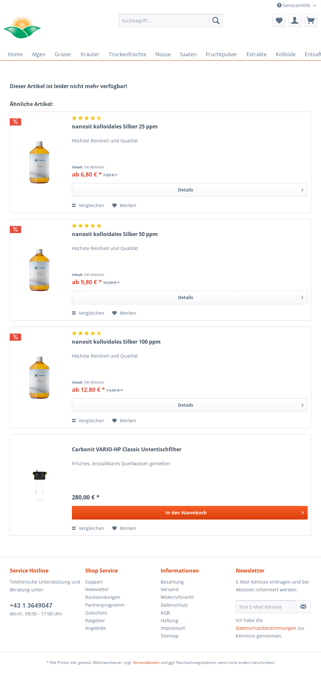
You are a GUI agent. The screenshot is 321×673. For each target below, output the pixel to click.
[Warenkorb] (310, 20)
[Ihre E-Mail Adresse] (266, 606)
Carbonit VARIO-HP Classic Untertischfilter (126, 449)
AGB (165, 613)
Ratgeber (95, 620)
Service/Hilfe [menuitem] (294, 5)
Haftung (169, 620)
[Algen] (38, 54)
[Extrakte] (256, 54)
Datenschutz (174, 605)
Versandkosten (146, 662)
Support (94, 582)
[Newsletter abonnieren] (303, 606)
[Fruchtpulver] (221, 54)
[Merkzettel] (278, 20)
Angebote (95, 628)
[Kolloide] (285, 54)
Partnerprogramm (105, 605)
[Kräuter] (90, 54)
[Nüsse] (163, 54)
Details (240, 189)
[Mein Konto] (294, 20)
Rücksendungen (102, 597)
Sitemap (170, 636)
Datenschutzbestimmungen (266, 628)
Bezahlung (172, 582)
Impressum (173, 628)
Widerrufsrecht (177, 597)
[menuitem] (171, 23)
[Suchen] (216, 20)
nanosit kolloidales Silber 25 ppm (115, 126)
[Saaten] (188, 54)
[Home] (15, 54)
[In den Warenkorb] (190, 513)
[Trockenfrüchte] (127, 54)
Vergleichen (88, 205)
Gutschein (96, 613)
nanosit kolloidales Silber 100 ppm (116, 341)
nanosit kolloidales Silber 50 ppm (115, 234)
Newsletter (97, 589)
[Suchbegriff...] (171, 20)
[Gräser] (63, 54)
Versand (170, 589)
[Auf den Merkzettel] (124, 205)
